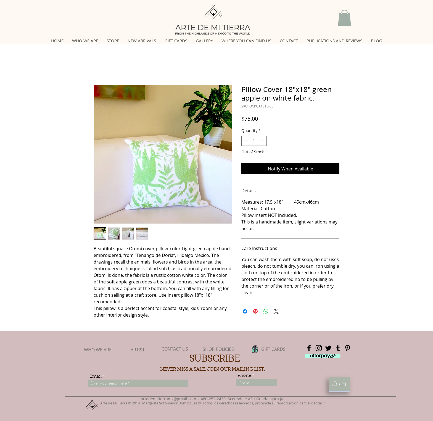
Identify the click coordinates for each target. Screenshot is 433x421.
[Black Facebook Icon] (309, 348)
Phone (244, 375)
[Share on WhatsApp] (266, 311)
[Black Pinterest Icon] (348, 348)
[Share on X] (276, 311)
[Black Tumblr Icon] (338, 348)
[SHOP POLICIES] (218, 349)
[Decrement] (245, 141)
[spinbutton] (254, 141)
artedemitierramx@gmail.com (168, 398)
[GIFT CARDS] (273, 349)
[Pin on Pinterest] (255, 311)
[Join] (339, 384)
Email (95, 376)
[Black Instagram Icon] (319, 348)
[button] (344, 18)
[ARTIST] (137, 349)
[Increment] (262, 141)
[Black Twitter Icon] (328, 348)
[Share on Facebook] (245, 311)
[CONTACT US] (175, 349)
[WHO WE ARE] (98, 349)
